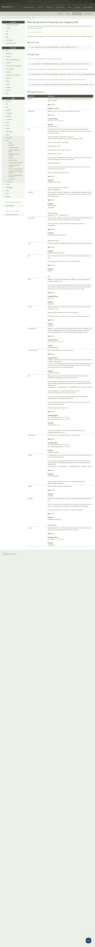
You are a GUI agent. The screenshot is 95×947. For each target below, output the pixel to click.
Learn (69, 7)
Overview (60, 13)
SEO (7, 37)
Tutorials (68, 13)
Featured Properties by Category (14, 154)
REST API (8, 78)
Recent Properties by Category (14, 165)
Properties (11, 157)
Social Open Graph (11, 43)
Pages (7, 134)
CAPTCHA (8, 63)
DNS (7, 34)
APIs (7, 50)
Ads (7, 104)
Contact (38, 1)
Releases (31, 1)
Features (49, 7)
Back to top (5, 552)
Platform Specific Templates (13, 75)
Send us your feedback (12, 214)
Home (3, 17)
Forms (7, 122)
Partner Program (64, 1)
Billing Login (88, 1)
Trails (7, 193)
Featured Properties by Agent (14, 150)
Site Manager (9, 187)
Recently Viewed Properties (16, 169)
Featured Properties (14, 147)
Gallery (7, 128)
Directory (8, 116)
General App (9, 131)
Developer (13, 48)
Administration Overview (12, 25)
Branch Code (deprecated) (12, 60)
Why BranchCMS (29, 7)
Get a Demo (88, 7)
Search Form (12, 179)
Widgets (8, 196)
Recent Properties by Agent (15, 162)
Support (78, 7)
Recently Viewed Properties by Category (16, 176)
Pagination (8, 72)
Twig (7, 93)
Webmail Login (52, 1)
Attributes (8, 56)
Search (7, 84)
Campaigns (9, 113)
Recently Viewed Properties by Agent (16, 172)
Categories (11, 145)
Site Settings (9, 40)
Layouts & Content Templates (13, 66)
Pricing (40, 7)
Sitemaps (8, 87)
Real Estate (27, 17)
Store (7, 190)
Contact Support (88, 13)
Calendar (8, 110)
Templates (9, 181)
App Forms (9, 53)
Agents (10, 142)
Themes (79, 1)
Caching (8, 28)
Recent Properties (13, 160)
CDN (7, 31)
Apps (21, 17)
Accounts (8, 101)
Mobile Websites (10, 69)
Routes (7, 81)
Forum (7, 125)
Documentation (77, 13)
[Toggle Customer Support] (88, 940)
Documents (9, 119)
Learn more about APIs (35, 32)
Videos (74, 1)
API (33, 17)
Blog (44, 1)
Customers (60, 7)
